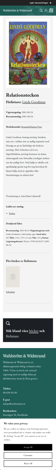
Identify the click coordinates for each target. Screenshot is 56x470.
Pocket (12, 213)
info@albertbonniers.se (14, 403)
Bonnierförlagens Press (31, 127)
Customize (28, 455)
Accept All (28, 447)
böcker (34, 331)
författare (12, 336)
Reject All (28, 463)
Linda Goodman (34, 102)
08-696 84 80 (10, 392)
